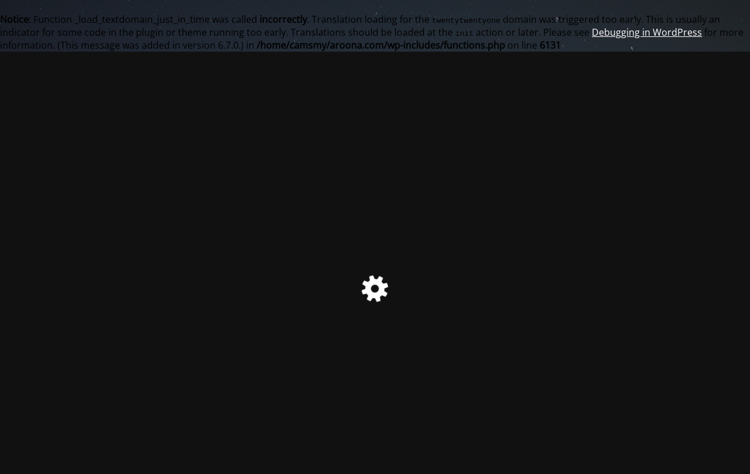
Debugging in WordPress (647, 32)
